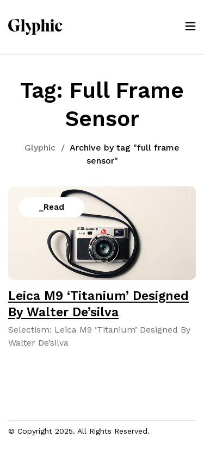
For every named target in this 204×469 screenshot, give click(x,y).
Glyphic (39, 147)
